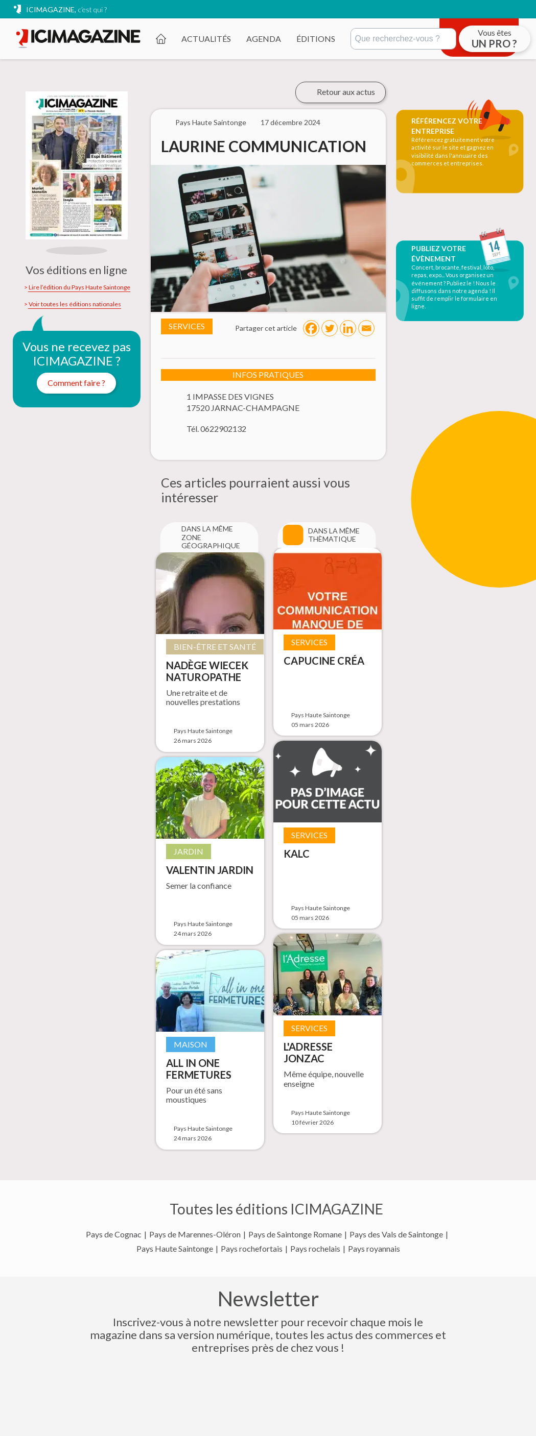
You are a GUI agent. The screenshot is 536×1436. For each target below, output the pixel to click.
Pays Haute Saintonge (174, 1248)
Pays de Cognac (114, 1234)
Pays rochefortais (252, 1248)
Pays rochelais (315, 1248)
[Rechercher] (403, 39)
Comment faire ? (76, 382)
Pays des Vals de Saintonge (396, 1234)
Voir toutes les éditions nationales (75, 304)
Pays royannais (374, 1248)
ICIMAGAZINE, (66, 9)
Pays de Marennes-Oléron (195, 1234)
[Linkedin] (348, 328)
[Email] (366, 328)
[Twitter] (329, 328)
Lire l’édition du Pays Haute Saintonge (79, 287)
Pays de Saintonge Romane (295, 1234)
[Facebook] (311, 328)
